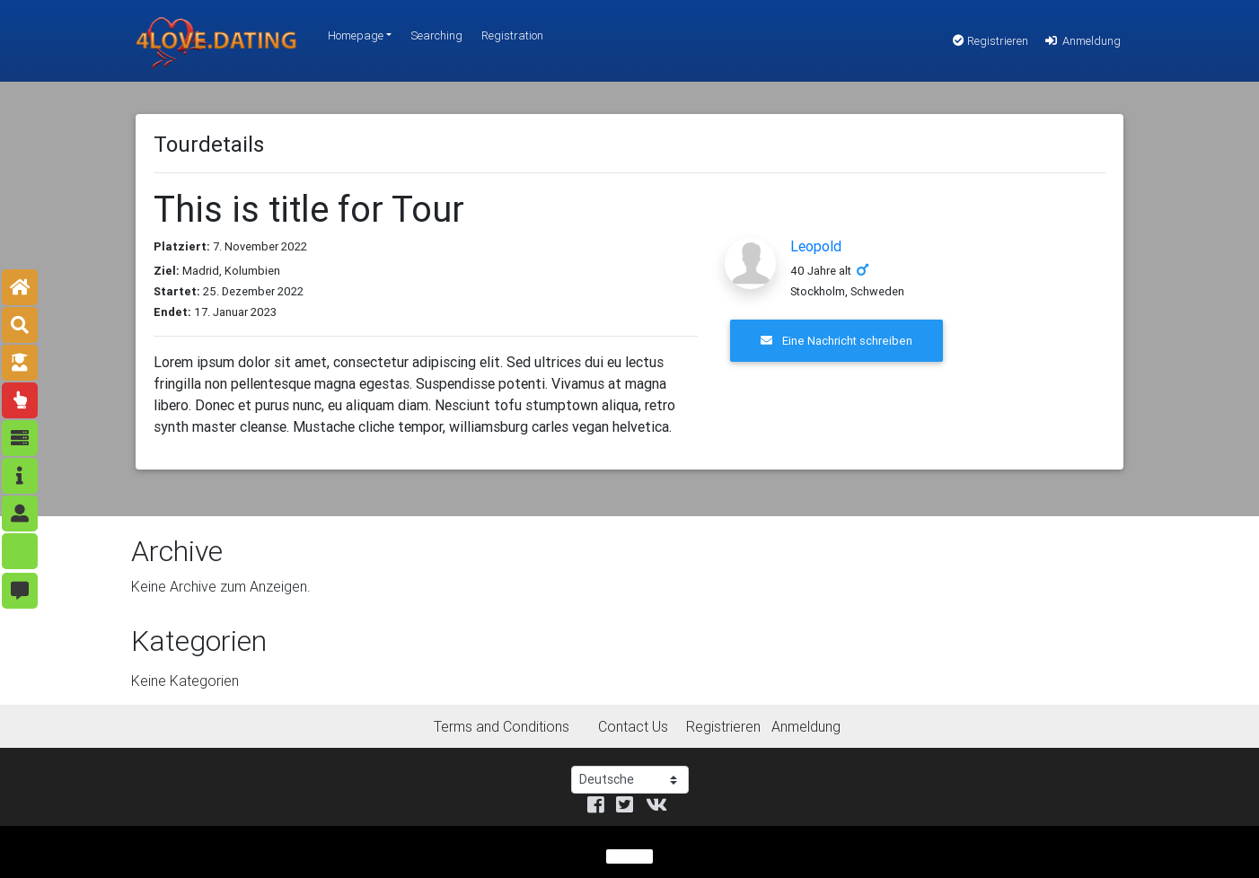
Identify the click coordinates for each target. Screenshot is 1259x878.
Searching (436, 35)
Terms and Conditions (501, 726)
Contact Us (633, 726)
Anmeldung (1082, 40)
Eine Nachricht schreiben (836, 340)
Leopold (815, 246)
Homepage (355, 35)
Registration (512, 35)
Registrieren (990, 40)
